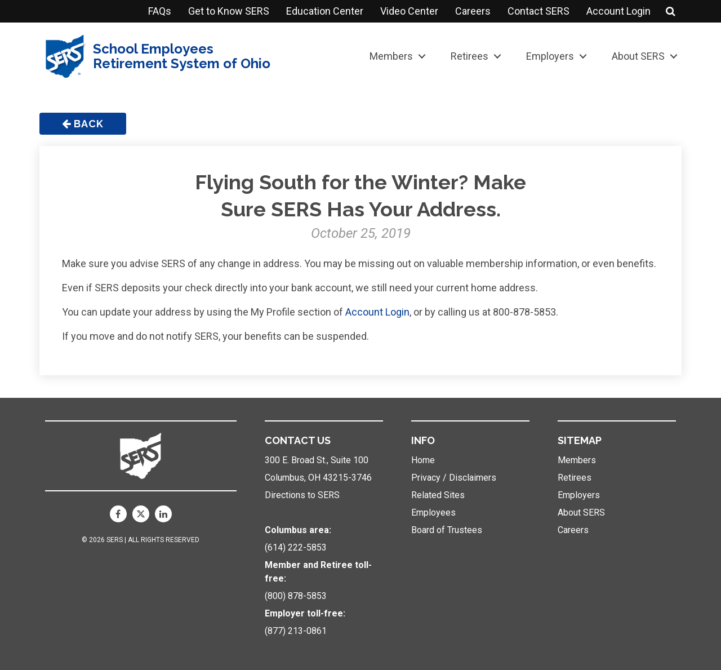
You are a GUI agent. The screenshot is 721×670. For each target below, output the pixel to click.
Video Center (409, 11)
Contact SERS (538, 11)
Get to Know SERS (228, 11)
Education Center (324, 11)
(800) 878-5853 (296, 596)
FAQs (159, 11)
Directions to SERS (302, 495)
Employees (433, 512)
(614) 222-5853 (296, 547)
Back (83, 124)
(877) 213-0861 (296, 630)
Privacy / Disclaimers (453, 477)
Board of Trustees (446, 530)
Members (391, 56)
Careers (473, 11)
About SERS (638, 56)
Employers (550, 56)
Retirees (469, 56)
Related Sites (438, 495)
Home (423, 460)
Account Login (618, 11)
